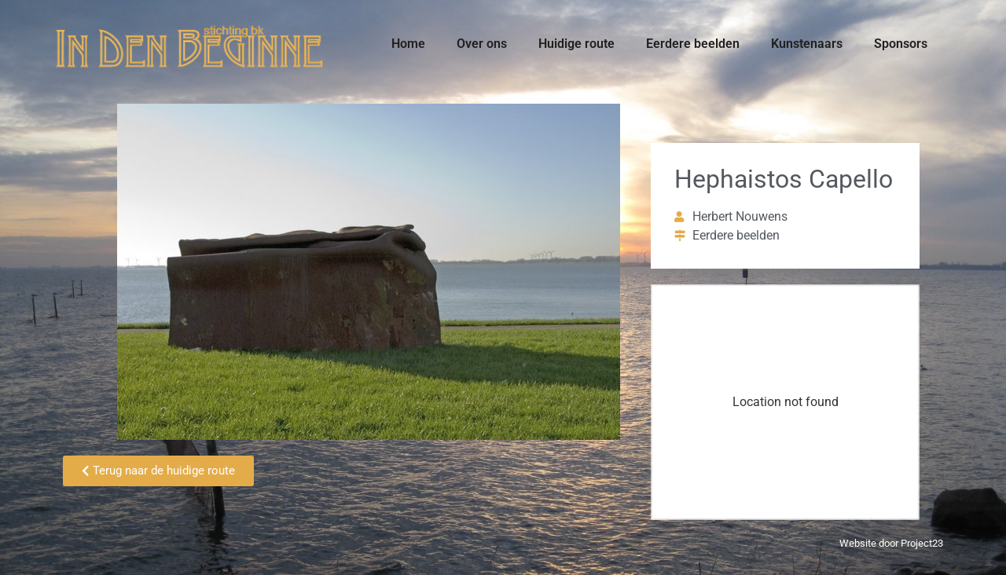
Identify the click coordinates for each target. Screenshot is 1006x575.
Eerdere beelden (693, 43)
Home (408, 43)
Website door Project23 (891, 543)
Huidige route (576, 43)
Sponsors (900, 43)
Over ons (482, 43)
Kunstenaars (807, 43)
